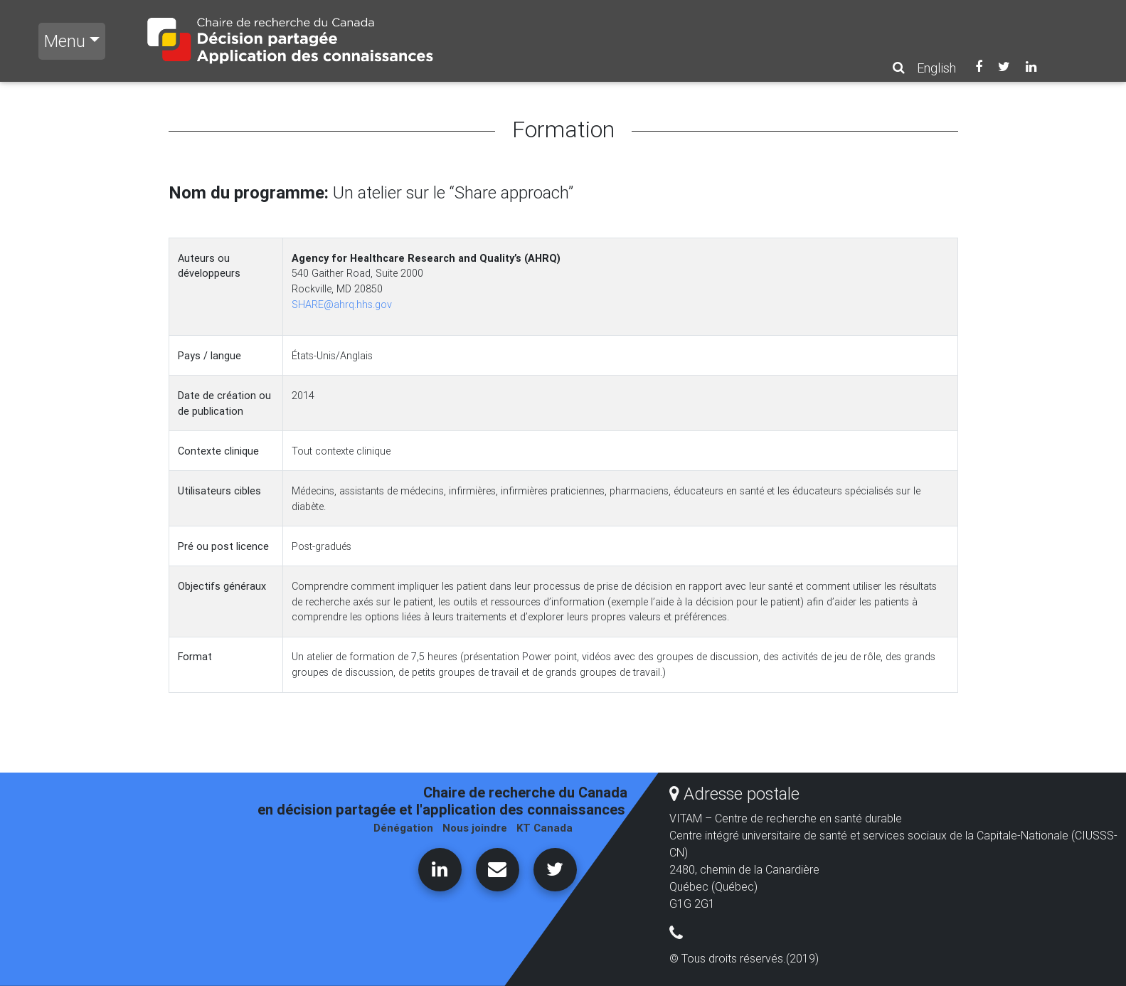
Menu (64, 41)
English (936, 68)
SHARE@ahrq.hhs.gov (342, 304)
